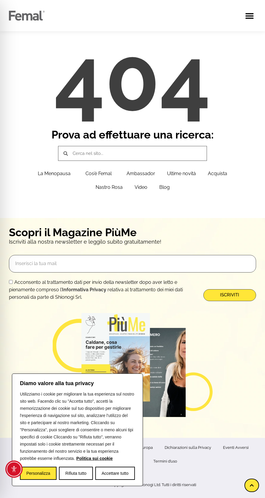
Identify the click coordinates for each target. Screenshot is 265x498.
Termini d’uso (165, 461)
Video (141, 187)
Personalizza (38, 473)
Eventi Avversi (236, 447)
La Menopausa (56, 174)
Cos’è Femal (100, 174)
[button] (249, 15)
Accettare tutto (115, 473)
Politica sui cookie (94, 458)
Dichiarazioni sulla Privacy (188, 447)
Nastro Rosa (109, 187)
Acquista (217, 173)
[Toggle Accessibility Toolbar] (14, 469)
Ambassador (141, 173)
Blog (164, 187)
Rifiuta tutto (76, 473)
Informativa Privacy (84, 289)
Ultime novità (181, 173)
